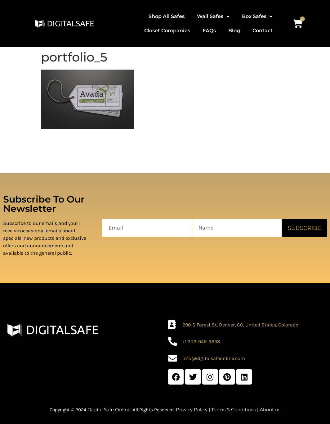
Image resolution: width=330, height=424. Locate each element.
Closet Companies (167, 31)
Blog (234, 31)
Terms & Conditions (233, 410)
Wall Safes (213, 16)
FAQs (209, 31)
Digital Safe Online (109, 410)
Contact (262, 31)
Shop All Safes (167, 16)
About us (270, 410)
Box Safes (257, 16)
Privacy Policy (191, 410)
